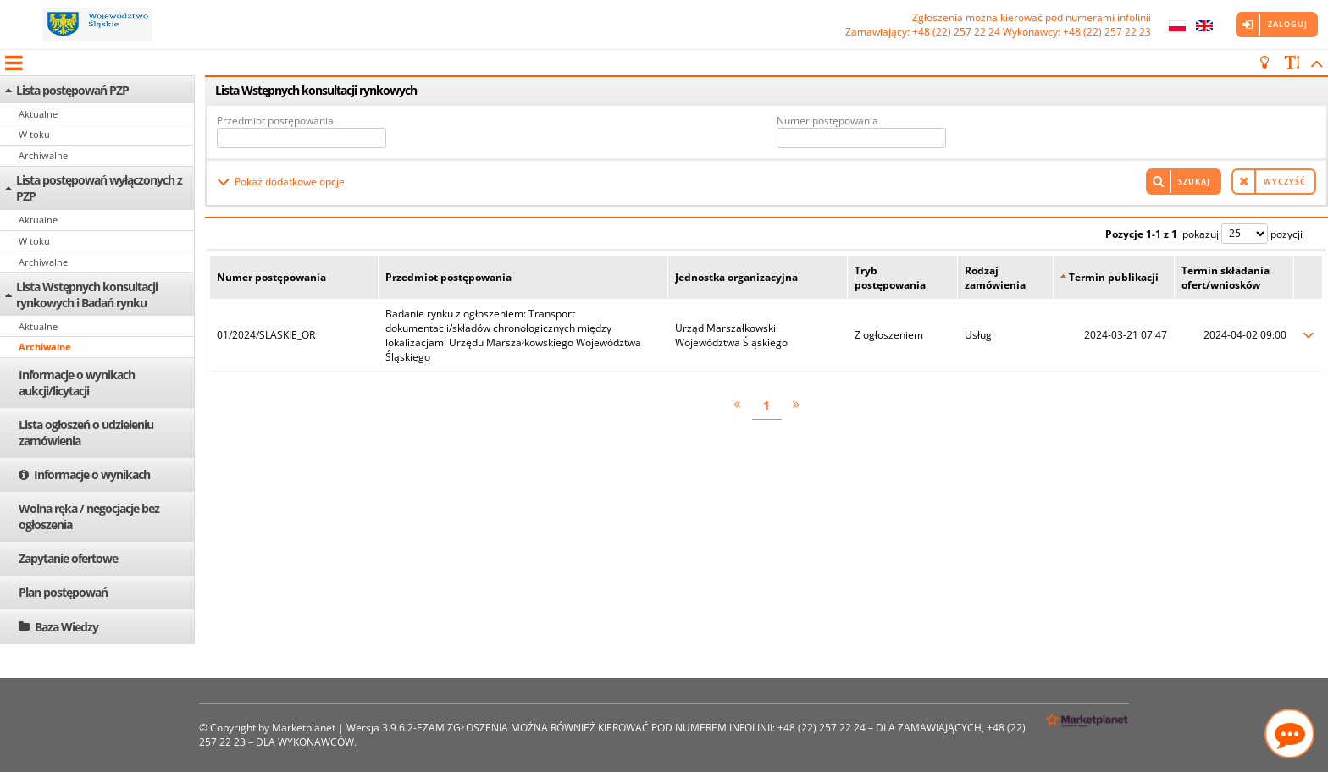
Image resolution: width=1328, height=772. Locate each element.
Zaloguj (1288, 24)
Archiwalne (43, 155)
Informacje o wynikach (92, 474)
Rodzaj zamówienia (995, 277)
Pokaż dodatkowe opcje (290, 181)
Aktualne (38, 114)
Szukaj (1194, 181)
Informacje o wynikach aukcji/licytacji (77, 383)
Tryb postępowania (890, 277)
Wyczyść (1285, 181)
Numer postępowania (827, 120)
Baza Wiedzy (66, 627)
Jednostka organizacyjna (736, 277)
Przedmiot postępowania (275, 120)
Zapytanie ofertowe (68, 558)
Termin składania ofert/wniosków (1225, 277)
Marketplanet (303, 727)
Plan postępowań (63, 592)
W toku (34, 134)
